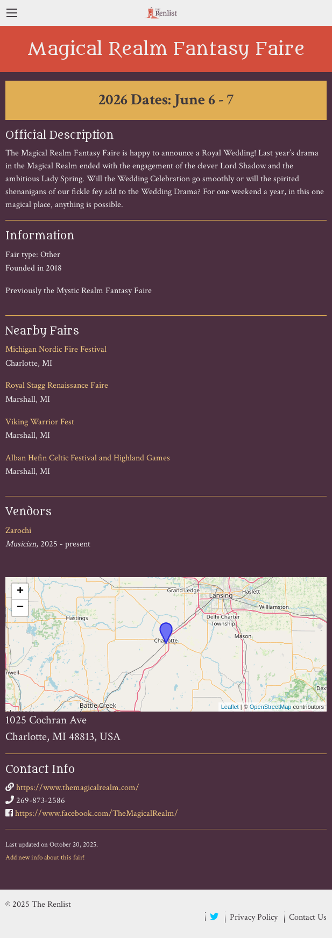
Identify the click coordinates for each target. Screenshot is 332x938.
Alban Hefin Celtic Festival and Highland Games (87, 458)
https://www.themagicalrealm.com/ (77, 787)
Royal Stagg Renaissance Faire (56, 385)
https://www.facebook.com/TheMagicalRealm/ (96, 813)
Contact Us (308, 917)
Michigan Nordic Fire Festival (56, 349)
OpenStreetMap (271, 707)
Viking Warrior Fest (39, 422)
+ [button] (20, 592)
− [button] (20, 608)
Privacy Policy (254, 917)
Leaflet (230, 707)
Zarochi (18, 530)
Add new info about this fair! (45, 857)
